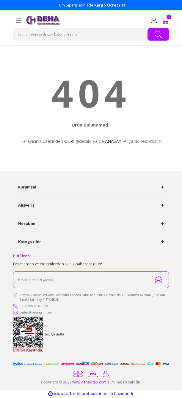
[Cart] (165, 20)
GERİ (69, 141)
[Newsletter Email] (91, 279)
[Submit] (158, 279)
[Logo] (43, 20)
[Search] (91, 34)
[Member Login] (154, 20)
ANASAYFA (115, 141)
